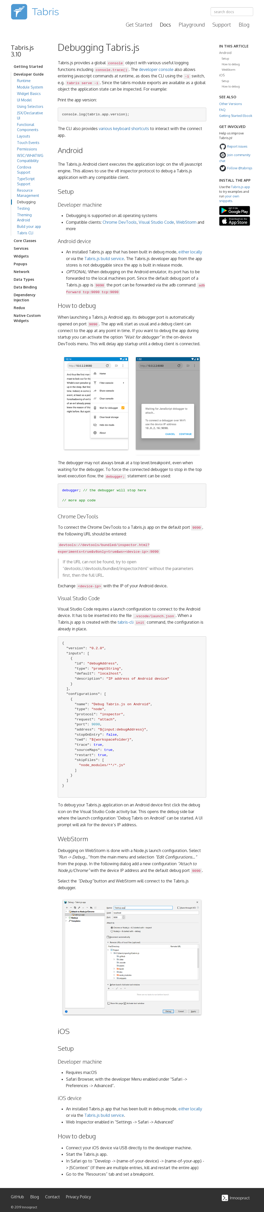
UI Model (24, 100)
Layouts (23, 136)
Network (21, 271)
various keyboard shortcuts (124, 128)
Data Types (24, 279)
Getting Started (28, 66)
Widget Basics (29, 93)
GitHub (17, 1196)
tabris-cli (126, 622)
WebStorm (186, 222)
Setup (225, 58)
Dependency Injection (25, 297)
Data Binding (25, 287)
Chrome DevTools (120, 222)
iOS (222, 75)
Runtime (24, 80)
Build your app (29, 226)
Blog (244, 24)
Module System (30, 87)
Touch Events (28, 142)
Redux (19, 308)
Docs (165, 24)
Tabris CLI (25, 233)
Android (225, 53)
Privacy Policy (78, 1196)
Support (221, 24)
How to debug (231, 64)
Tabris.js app (240, 187)
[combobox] (232, 11)
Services (21, 248)
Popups (20, 264)
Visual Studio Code (156, 222)
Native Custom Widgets (27, 318)
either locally (190, 251)
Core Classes (25, 240)
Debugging (26, 202)
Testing (23, 208)
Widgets (21, 256)
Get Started (139, 24)
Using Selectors (30, 106)
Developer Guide (29, 74)
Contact (52, 1196)
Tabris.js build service (104, 258)
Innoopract (29, 1207)
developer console (156, 69)
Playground (192, 24)
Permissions (27, 149)
